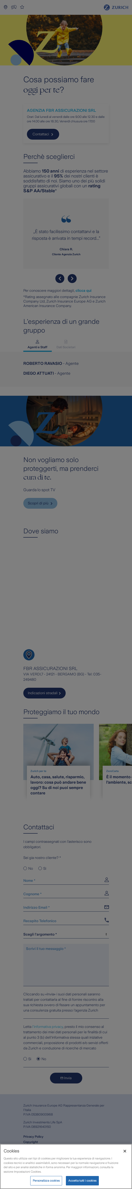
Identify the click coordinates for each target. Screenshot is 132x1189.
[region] (66, 1166)
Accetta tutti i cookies (82, 1180)
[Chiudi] (125, 1151)
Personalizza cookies (46, 1180)
